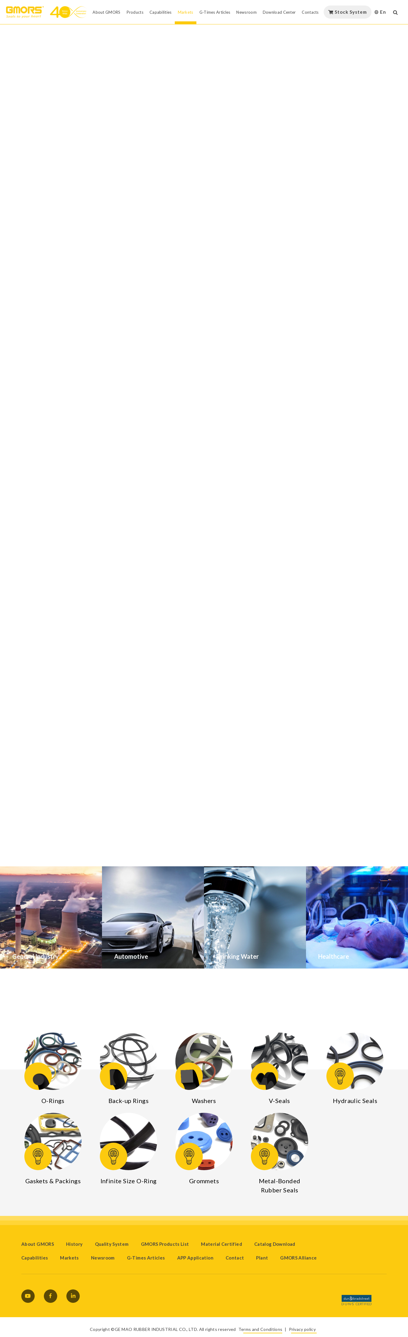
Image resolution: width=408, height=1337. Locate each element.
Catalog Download (274, 1244)
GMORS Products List (165, 1244)
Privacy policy (302, 1329)
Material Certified (221, 1244)
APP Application (195, 1257)
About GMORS (37, 1244)
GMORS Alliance (298, 1257)
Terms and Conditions (260, 1329)
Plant (262, 1257)
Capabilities (34, 1257)
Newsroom (103, 1257)
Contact (235, 1257)
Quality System (112, 1244)
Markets (69, 1257)
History (74, 1244)
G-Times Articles (146, 1257)
